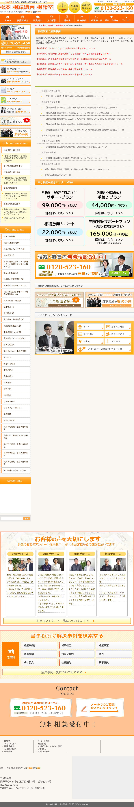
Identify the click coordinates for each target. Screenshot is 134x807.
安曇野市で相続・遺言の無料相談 (16, 436)
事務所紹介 (9, 746)
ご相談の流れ (10, 749)
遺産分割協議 (11, 273)
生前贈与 (9, 313)
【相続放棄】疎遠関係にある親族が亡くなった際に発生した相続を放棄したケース (73, 53)
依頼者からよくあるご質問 (15, 351)
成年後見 (9, 307)
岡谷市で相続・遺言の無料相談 (16, 445)
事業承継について (12, 332)
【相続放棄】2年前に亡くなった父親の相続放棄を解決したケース (66, 48)
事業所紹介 (8, 370)
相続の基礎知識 (12, 243)
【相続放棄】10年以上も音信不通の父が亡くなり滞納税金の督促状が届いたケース (73, 59)
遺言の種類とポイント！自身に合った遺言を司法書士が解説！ (16, 264)
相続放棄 (9, 255)
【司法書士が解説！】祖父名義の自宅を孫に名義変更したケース (74, 96)
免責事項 (7, 414)
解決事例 (7, 389)
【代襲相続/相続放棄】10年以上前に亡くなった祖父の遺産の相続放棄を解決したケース (84, 130)
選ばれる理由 (9, 364)
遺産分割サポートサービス (15, 285)
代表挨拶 (7, 382)
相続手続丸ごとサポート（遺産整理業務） (16, 293)
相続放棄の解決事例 (51, 102)
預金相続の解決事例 (51, 141)
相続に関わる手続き (14, 249)
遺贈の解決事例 (49, 152)
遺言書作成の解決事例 (52, 135)
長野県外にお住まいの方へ (15, 470)
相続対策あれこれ (12, 326)
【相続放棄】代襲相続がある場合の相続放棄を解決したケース (64, 74)
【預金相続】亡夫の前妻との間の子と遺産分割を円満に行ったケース (76, 147)
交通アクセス (114, 1)
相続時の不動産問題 (13, 279)
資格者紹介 (8, 376)
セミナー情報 (9, 236)
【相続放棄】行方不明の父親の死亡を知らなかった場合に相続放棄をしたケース (81, 107)
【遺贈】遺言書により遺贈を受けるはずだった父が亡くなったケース (76, 158)
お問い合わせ (9, 420)
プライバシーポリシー (13, 408)
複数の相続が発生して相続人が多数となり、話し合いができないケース (77, 169)
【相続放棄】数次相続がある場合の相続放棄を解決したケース (64, 69)
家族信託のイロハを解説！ (15, 338)
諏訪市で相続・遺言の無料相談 (16, 463)
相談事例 (7, 395)
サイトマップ (129, 1)
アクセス (7, 357)
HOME (100, 1)
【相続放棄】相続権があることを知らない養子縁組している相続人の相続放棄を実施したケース (79, 64)
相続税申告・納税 (12, 300)
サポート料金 (9, 401)
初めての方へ (9, 345)
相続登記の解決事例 (51, 90)
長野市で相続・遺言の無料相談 (16, 428)
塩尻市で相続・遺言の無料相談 (16, 454)
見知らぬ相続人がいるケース (58, 175)
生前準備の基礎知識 (13, 319)
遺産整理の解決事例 (51, 163)
